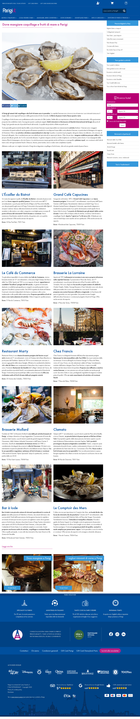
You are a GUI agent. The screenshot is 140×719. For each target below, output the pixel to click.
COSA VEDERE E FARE (26, 18)
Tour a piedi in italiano (112, 65)
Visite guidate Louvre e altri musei (115, 69)
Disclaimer (11, 692)
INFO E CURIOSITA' (98, 18)
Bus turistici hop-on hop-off (114, 50)
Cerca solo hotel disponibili (116, 121)
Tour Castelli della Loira (113, 83)
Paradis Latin (110, 150)
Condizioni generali (50, 650)
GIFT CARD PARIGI (33, 3)
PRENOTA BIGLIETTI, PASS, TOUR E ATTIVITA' (14, 3)
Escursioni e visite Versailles (114, 79)
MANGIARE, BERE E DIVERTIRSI (47, 18)
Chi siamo (35, 650)
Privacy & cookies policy (15, 690)
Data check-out (112, 114)
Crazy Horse (110, 154)
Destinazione (111, 102)
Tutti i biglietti (110, 53)
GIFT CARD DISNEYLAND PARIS (48, 3)
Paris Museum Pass (112, 43)
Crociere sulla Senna (112, 46)
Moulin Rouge (110, 147)
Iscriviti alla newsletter (110, 650)
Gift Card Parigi (67, 650)
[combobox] (114, 11)
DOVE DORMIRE (66, 18)
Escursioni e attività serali (113, 72)
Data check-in (111, 108)
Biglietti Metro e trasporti (114, 28)
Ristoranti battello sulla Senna (115, 143)
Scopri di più (12, 588)
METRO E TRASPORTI (9, 18)
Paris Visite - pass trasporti (114, 35)
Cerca (122, 125)
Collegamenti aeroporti (113, 32)
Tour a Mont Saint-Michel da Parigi (116, 86)
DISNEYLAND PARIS (82, 18)
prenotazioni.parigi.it (17, 697)
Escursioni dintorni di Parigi (114, 76)
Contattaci (24, 650)
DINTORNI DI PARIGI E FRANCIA (119, 18)
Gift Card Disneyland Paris (87, 650)
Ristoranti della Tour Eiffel (113, 140)
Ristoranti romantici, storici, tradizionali (117, 158)
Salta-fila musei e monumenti (115, 39)
